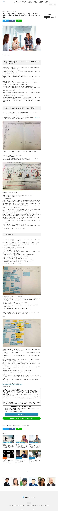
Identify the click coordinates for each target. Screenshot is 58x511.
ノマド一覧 (11, 505)
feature (46, 2)
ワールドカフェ (36, 117)
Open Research (19, 402)
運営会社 (24, 505)
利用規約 (28, 505)
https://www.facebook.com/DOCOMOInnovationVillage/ (12, 384)
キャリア (4, 425)
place (30, 2)
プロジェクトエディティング (18, 425)
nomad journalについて (17, 505)
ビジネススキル (9, 425)
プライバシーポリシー (34, 505)
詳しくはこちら (21, 414)
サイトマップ (41, 505)
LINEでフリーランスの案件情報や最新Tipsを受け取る (21, 418)
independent (24, 2)
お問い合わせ (47, 505)
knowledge (41, 2)
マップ (25, 425)
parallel (17, 2)
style (35, 2)
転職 (28, 425)
